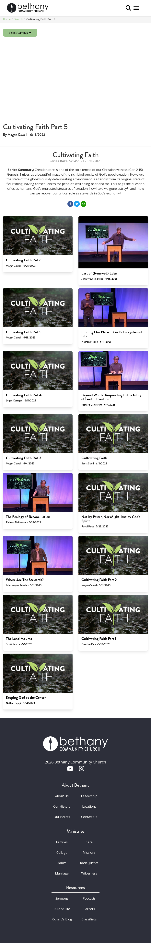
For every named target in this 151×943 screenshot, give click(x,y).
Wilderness (89, 873)
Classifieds (89, 919)
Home (7, 19)
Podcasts (89, 898)
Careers (89, 909)
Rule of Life (62, 909)
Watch (19, 19)
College (61, 852)
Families (62, 842)
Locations (89, 806)
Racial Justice (89, 863)
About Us (62, 796)
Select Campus (20, 33)
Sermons (61, 898)
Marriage (62, 873)
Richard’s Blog (62, 919)
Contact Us (89, 817)
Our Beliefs (62, 817)
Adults (61, 863)
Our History (61, 806)
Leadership (89, 796)
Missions (89, 852)
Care (89, 842)
